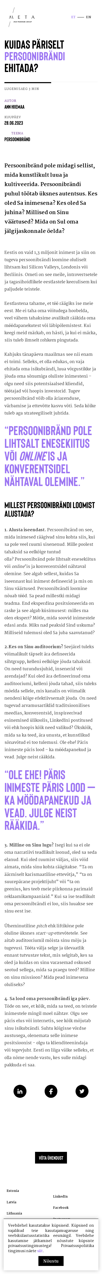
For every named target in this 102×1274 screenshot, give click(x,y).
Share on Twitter (82, 1101)
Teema (17, 140)
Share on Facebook (51, 1101)
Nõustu (51, 1261)
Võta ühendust (51, 1171)
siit (40, 1251)
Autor (15, 107)
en (88, 18)
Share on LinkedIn (20, 1101)
